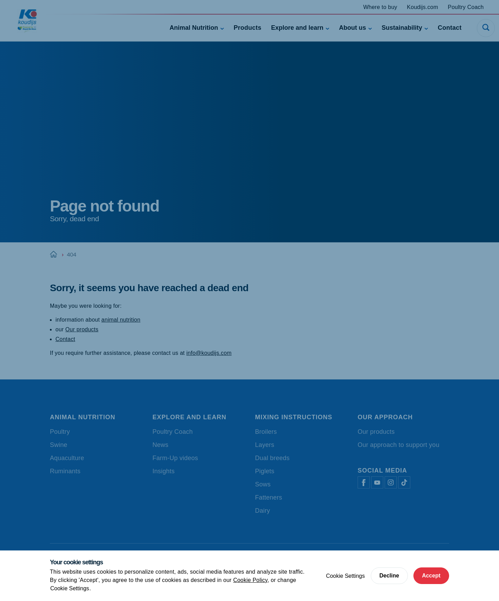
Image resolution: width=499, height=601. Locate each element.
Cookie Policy (250, 580)
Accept (431, 575)
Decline (389, 575)
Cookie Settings (69, 588)
